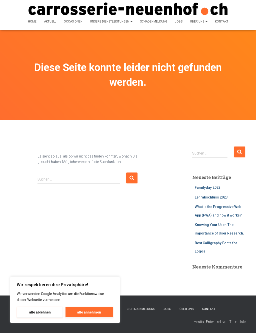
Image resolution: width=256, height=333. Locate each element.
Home (32, 21)
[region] (65, 299)
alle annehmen (89, 312)
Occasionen (73, 21)
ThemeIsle (237, 322)
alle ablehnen (40, 312)
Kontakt (221, 21)
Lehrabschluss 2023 (211, 197)
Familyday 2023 (207, 188)
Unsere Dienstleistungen (111, 21)
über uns (199, 21)
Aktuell (50, 21)
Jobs (178, 21)
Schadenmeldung (153, 21)
